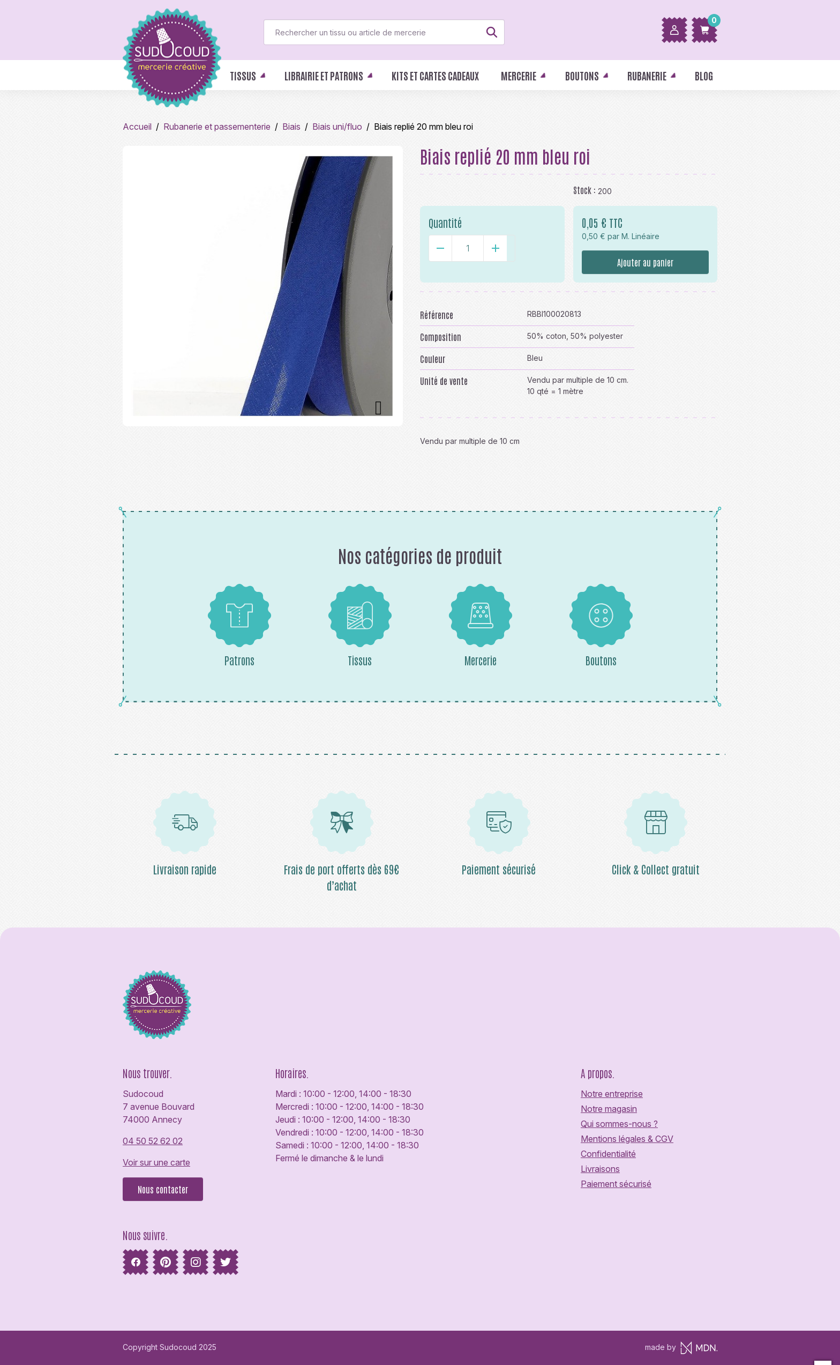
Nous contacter (163, 1189)
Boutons (601, 625)
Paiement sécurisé (616, 1183)
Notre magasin (609, 1108)
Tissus (360, 625)
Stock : (584, 189)
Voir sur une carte (156, 1162)
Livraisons (600, 1168)
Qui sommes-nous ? (619, 1123)
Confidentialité (608, 1153)
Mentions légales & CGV (627, 1138)
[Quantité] (468, 248)
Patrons (239, 625)
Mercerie (480, 625)
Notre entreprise (612, 1093)
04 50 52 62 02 (153, 1141)
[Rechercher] (384, 32)
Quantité (445, 222)
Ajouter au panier (645, 262)
